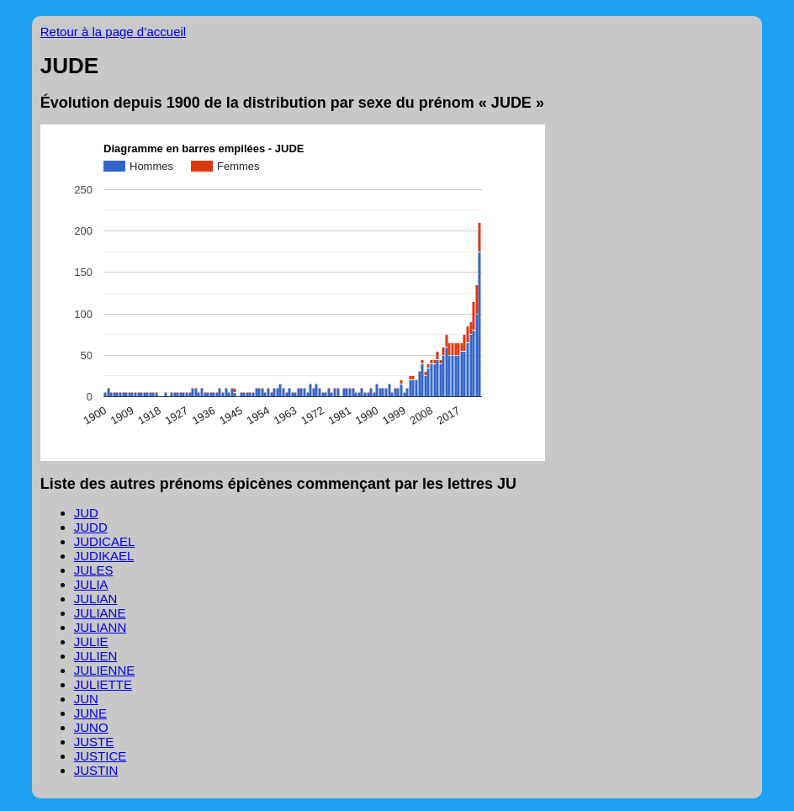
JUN (86, 699)
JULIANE (100, 613)
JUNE (90, 713)
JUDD (91, 527)
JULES (94, 570)
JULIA (91, 584)
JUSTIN (96, 770)
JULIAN (96, 598)
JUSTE (94, 741)
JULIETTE (103, 684)
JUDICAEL (104, 541)
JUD (86, 513)
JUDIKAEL (104, 556)
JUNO (91, 727)
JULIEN (96, 656)
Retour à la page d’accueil (113, 31)
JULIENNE (104, 670)
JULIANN (100, 627)
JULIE (91, 641)
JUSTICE (100, 756)
